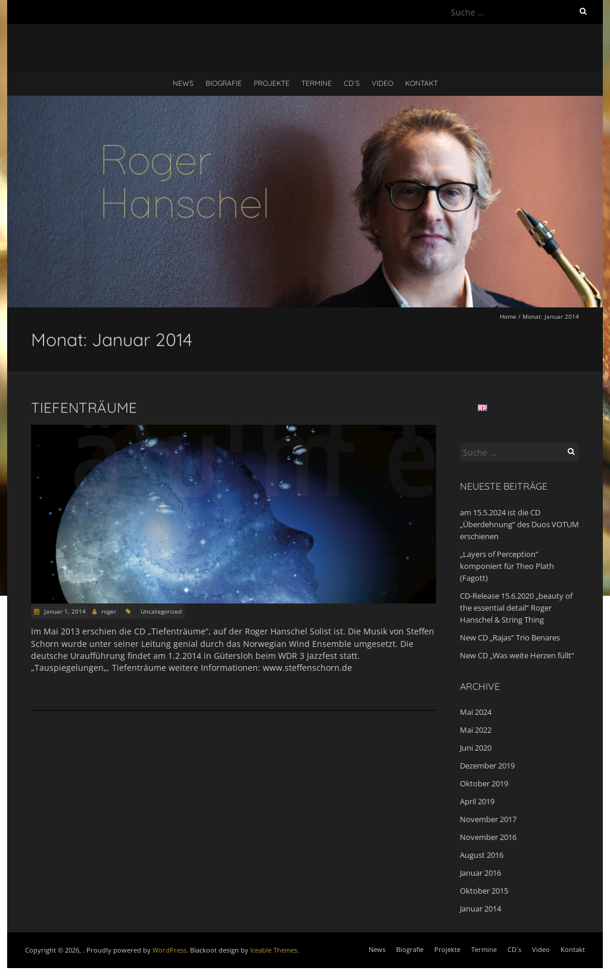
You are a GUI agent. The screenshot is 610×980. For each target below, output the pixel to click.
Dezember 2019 (487, 765)
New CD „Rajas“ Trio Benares (510, 637)
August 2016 (481, 855)
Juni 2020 (475, 747)
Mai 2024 (475, 712)
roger (108, 611)
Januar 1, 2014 (64, 611)
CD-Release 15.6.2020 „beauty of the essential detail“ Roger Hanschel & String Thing (516, 607)
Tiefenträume (84, 407)
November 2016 (488, 837)
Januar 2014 (480, 908)
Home (508, 316)
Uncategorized (161, 611)
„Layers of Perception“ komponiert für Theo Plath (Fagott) (507, 566)
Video (382, 83)
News (183, 83)
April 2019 (477, 801)
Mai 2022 (475, 729)
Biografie (224, 83)
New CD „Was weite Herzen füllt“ (517, 655)
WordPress (169, 949)
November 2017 (488, 819)
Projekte (272, 83)
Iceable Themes (273, 949)
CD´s (352, 83)
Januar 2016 (480, 872)
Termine (316, 83)
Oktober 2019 (484, 783)
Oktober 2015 (484, 890)
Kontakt (421, 83)
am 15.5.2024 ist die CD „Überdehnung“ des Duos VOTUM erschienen (519, 524)
